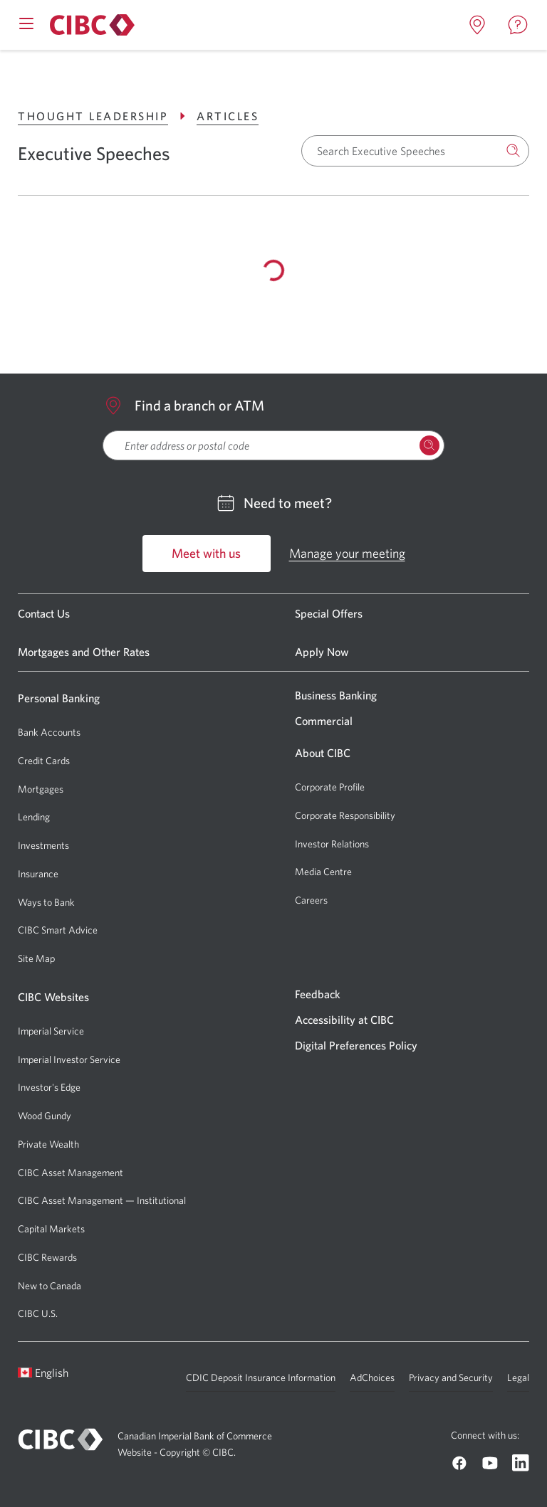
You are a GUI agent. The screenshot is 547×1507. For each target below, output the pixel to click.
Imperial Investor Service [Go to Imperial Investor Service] (69, 1059)
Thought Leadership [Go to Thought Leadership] (103, 116)
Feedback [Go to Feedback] (317, 994)
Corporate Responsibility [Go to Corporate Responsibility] (345, 815)
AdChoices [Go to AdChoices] (372, 1377)
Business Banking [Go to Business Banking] (336, 695)
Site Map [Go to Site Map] (36, 958)
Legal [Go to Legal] (518, 1377)
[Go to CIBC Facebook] (459, 1462)
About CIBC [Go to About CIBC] (322, 753)
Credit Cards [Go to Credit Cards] (44, 760)
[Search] (513, 151)
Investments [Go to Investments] (43, 845)
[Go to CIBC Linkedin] (520, 1462)
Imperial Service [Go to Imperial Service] (51, 1031)
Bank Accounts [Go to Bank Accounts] (49, 732)
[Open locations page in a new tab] (477, 25)
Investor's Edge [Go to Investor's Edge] (49, 1087)
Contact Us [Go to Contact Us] (44, 613)
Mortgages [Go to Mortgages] (40, 789)
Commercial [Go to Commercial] (324, 721)
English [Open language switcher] (43, 1372)
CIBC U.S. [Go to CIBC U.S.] (38, 1313)
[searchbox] (273, 445)
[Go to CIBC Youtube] (490, 1462)
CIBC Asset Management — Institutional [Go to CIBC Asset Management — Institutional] (102, 1200)
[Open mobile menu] (26, 22)
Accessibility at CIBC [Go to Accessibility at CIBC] (344, 1019)
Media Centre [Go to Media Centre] (323, 871)
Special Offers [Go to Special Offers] (329, 613)
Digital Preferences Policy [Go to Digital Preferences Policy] (356, 1045)
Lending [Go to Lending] (34, 816)
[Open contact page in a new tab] (517, 25)
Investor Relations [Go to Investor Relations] (332, 843)
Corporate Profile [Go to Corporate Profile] (330, 787)
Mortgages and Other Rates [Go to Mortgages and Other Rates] (84, 652)
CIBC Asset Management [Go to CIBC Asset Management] (70, 1172)
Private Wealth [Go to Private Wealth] (48, 1144)
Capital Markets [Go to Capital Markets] (51, 1228)
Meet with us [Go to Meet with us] (206, 553)
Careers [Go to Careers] (311, 900)
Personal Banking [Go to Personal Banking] (59, 698)
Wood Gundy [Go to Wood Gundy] (44, 1115)
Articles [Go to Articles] (228, 116)
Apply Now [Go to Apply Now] (322, 652)
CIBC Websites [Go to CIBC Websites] (53, 997)
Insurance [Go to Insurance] (38, 873)
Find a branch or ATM (183, 405)
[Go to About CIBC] (90, 25)
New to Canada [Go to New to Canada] (49, 1285)
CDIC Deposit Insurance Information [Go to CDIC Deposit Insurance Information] (260, 1377)
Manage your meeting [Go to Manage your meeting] (347, 553)
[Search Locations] (429, 445)
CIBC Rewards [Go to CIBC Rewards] (47, 1257)
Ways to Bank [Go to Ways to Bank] (46, 902)
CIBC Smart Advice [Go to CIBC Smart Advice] (58, 930)
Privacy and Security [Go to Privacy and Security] (451, 1377)
